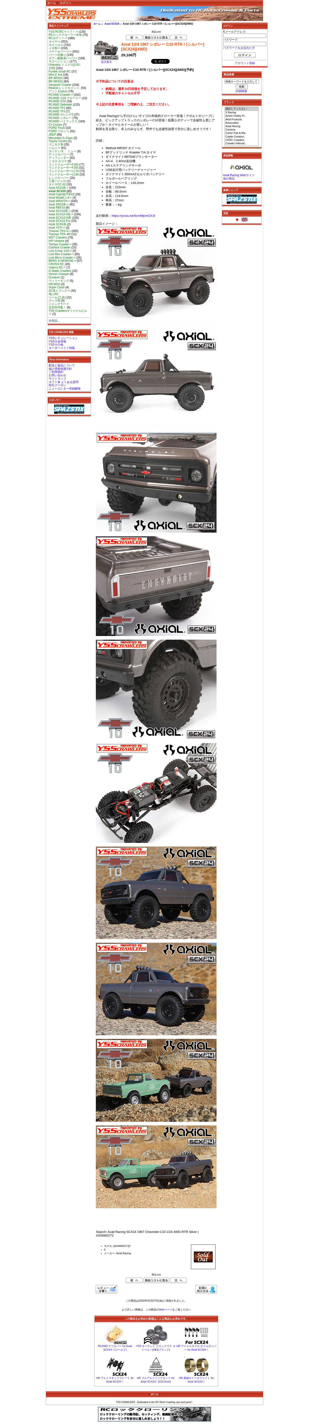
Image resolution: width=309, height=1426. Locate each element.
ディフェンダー (59, 157)
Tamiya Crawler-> (60, 244)
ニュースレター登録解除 (65, 388)
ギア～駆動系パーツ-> (63, 58)
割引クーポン (57, 385)
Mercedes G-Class (61, 138)
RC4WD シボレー (60, 118)
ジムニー (54, 148)
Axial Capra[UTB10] (62, 194)
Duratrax (54, 277)
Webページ (165, 1309)
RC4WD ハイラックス (63, 121)
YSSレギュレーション (63, 338)
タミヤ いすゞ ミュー (63, 151)
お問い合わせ (57, 375)
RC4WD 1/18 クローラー (65, 98)
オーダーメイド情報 (62, 348)
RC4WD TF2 (57, 108)
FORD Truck (57, 128)
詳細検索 (241, 91)
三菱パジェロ (57, 181)
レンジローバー (59, 178)
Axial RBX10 (57, 207)
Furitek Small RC (60, 71)
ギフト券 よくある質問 (63, 382)
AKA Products (241, 119)
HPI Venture (56, 241)
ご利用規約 (56, 372)
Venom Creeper (59, 274)
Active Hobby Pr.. (241, 116)
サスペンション (59, 61)
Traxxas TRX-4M (60, 234)
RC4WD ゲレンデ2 (61, 114)
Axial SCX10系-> (60, 211)
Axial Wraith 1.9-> (60, 197)
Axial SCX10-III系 (60, 217)
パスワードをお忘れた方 (239, 48)
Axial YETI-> (57, 227)
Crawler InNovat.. (241, 143)
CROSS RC (56, 264)
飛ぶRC (54, 294)
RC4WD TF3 (57, 111)
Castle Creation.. (241, 136)
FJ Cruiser (55, 124)
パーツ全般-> (57, 55)
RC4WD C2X (57, 101)
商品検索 (229, 74)
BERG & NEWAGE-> (62, 260)
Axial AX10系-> (59, 187)
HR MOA (54, 284)
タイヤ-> (54, 41)
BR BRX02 (56, 81)
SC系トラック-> (59, 290)
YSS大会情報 (57, 341)
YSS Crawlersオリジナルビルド (68, 312)
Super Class (57, 287)
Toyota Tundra (58, 141)
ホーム (51, 2)
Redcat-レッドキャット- (64, 88)
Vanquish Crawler (60, 85)
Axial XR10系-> (59, 204)
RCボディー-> (58, 38)
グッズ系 (54, 300)
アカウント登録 (245, 63)
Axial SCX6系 (57, 224)
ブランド (229, 102)
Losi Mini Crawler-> (61, 254)
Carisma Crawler (59, 247)
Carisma (241, 129)
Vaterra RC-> (57, 267)
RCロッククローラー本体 (65, 34)
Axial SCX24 (112, 23)
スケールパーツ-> (60, 51)
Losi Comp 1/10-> (60, 251)
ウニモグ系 (56, 144)
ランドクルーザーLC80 (64, 174)
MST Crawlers (58, 237)
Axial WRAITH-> (59, 201)
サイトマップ (57, 378)
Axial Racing (241, 126)
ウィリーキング (59, 280)
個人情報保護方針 (60, 368)
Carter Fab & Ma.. (241, 133)
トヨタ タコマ (58, 161)
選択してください (241, 109)
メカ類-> (54, 48)
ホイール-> (56, 45)
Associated (241, 123)
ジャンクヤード (59, 304)
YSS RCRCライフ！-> (63, 31)
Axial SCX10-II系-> (61, 214)
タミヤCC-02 (57, 184)
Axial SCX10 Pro (59, 221)
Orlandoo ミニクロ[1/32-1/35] (65, 66)
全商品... (54, 320)
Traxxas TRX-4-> (60, 231)
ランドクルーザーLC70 (64, 171)
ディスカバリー (59, 154)
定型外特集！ (57, 307)
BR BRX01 (56, 78)
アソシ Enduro (58, 91)
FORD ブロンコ (59, 131)
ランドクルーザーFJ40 (63, 164)
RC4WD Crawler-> (61, 94)
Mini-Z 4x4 (55, 74)
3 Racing (241, 112)
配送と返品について (62, 365)
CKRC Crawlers (241, 140)
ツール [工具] (57, 297)
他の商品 (229, 178)
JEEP (52, 134)
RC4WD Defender (60, 104)
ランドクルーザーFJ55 (63, 167)
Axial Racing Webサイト (239, 175)
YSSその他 (56, 344)
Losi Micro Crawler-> (62, 257)
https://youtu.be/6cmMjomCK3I (133, 215)
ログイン (65, 2)
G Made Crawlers (60, 271)
